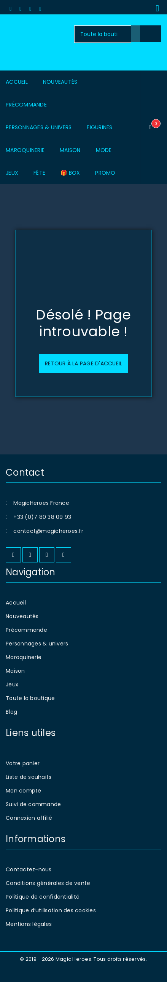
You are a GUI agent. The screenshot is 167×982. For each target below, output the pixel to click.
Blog (11, 712)
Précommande (26, 630)
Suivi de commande (33, 804)
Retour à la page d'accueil (83, 363)
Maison (15, 671)
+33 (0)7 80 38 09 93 (42, 517)
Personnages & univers (37, 643)
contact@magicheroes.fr (48, 531)
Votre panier (23, 763)
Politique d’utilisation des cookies (51, 910)
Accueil (16, 602)
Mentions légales (29, 924)
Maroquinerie (23, 657)
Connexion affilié (29, 818)
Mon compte (23, 790)
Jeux (12, 684)
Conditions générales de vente (48, 883)
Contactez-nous (29, 869)
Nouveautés (22, 616)
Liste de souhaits (28, 777)
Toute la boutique (30, 698)
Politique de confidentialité (43, 897)
